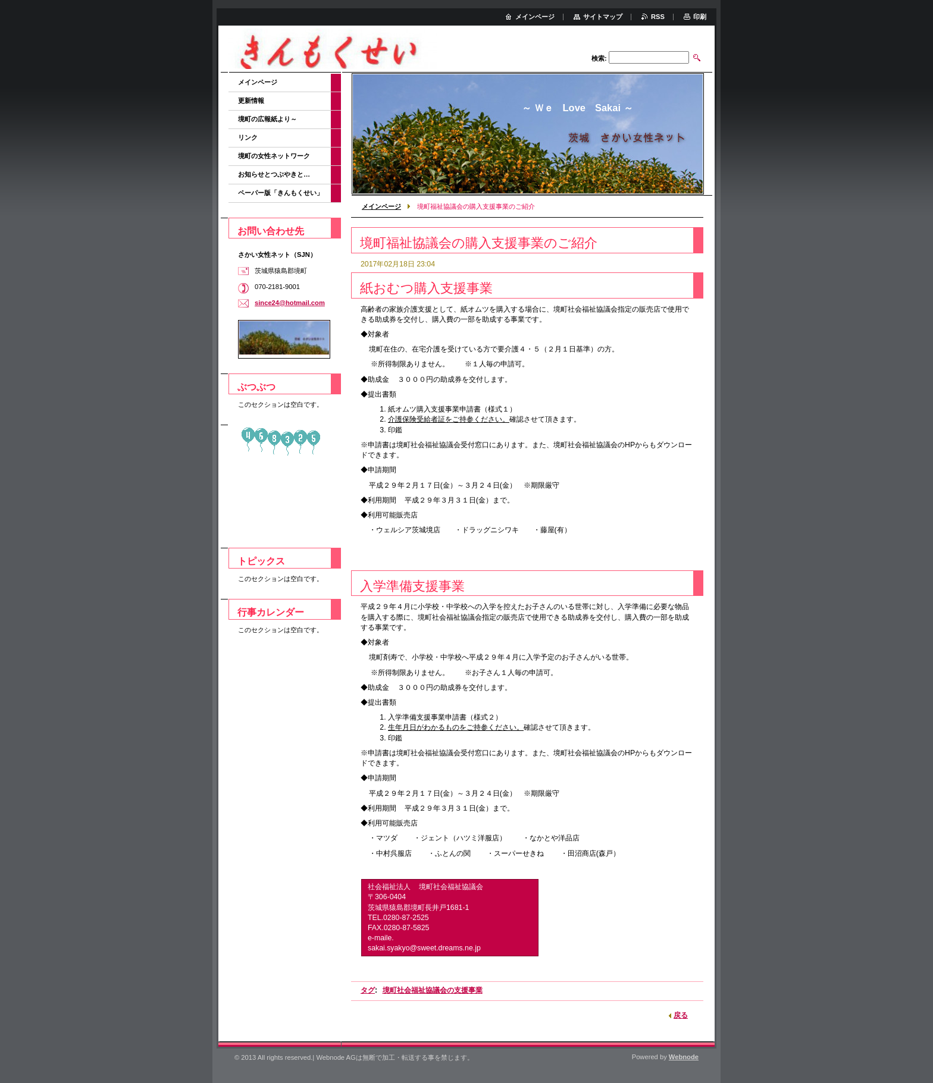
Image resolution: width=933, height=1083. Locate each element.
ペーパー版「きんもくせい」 (280, 192)
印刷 (699, 16)
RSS (658, 16)
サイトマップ (602, 16)
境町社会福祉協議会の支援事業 (433, 990)
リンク (248, 137)
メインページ (381, 206)
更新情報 (251, 100)
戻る (681, 1015)
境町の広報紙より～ (267, 119)
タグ (368, 990)
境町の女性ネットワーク (274, 155)
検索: (599, 58)
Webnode (684, 1056)
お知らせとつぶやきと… (274, 174)
